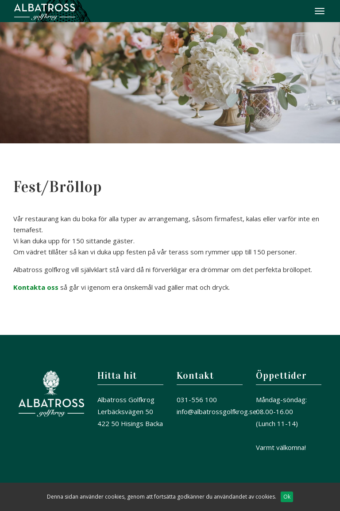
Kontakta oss (35, 287)
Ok (286, 496)
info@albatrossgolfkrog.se (217, 411)
